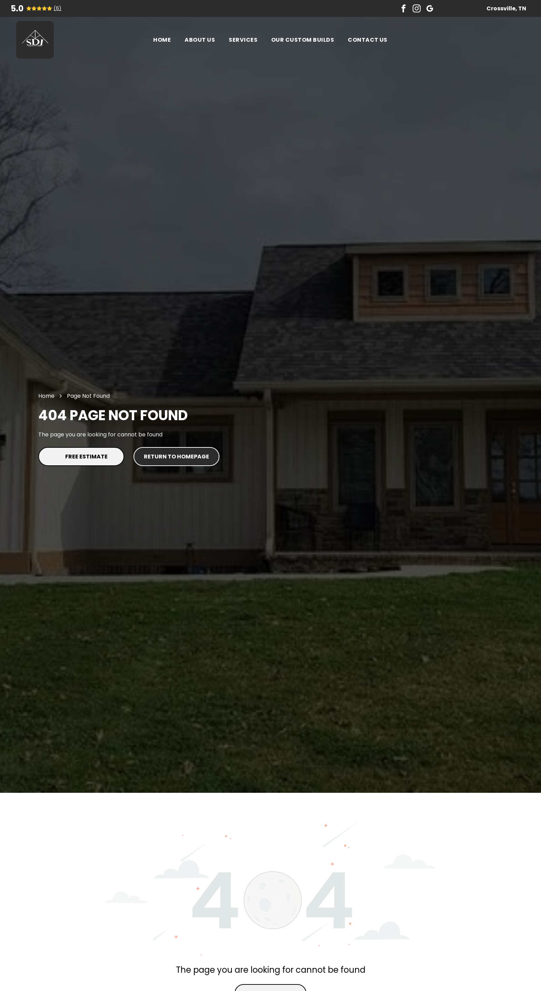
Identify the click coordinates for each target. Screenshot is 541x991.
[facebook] (403, 8)
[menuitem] (162, 40)
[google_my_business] (430, 8)
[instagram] (417, 8)
